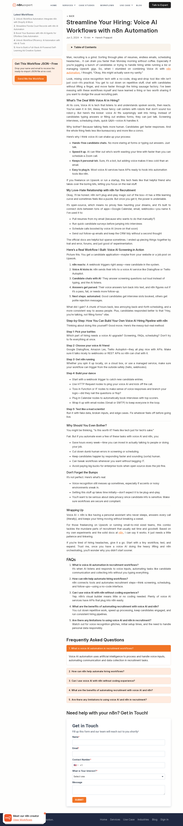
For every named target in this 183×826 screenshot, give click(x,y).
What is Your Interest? (84, 771)
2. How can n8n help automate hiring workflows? (96, 671)
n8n (121, 532)
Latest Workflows (23, 14)
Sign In (164, 819)
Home (53, 5)
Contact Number (81, 759)
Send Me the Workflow (31, 78)
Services (67, 5)
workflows (107, 5)
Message (77, 782)
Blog (139, 5)
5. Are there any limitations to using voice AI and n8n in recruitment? (108, 699)
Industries (143, 819)
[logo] (23, 5)
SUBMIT (79, 799)
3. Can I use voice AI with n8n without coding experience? (102, 680)
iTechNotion (46, 819)
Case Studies (87, 5)
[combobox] (76, 765)
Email (75, 748)
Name (75, 737)
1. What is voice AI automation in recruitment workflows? (101, 648)
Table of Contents (85, 47)
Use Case (125, 5)
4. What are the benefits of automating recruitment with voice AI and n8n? (111, 690)
